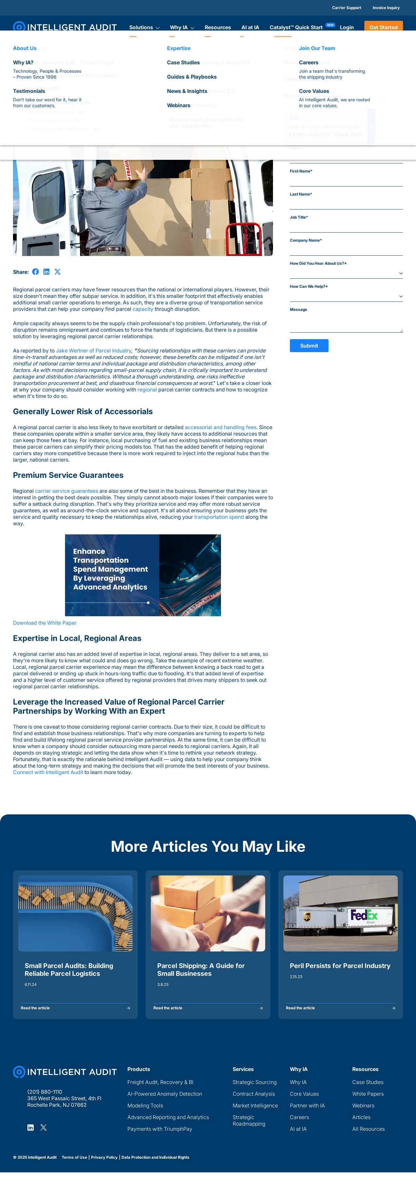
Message (298, 309)
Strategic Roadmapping (249, 1134)
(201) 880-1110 (44, 1105)
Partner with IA (307, 1119)
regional (147, 389)
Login (347, 27)
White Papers (368, 1107)
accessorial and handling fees (220, 427)
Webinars (363, 1119)
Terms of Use (74, 1171)
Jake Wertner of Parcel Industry (93, 350)
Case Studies (368, 1095)
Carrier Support (346, 7)
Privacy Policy (104, 1171)
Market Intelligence (255, 1119)
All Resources (368, 1142)
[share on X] (57, 272)
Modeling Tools (145, 1119)
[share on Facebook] (36, 272)
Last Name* (301, 194)
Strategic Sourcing (255, 1095)
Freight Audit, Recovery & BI (160, 1095)
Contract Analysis (254, 1107)
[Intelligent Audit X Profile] (43, 1140)
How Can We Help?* (309, 286)
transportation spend (219, 517)
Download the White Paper (45, 622)
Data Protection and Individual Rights (155, 1171)
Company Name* (306, 240)
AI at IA (250, 27)
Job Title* (299, 217)
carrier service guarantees (66, 491)
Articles (20, 67)
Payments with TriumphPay (159, 1142)
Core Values (304, 1107)
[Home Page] (65, 1085)
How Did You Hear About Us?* (318, 263)
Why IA (298, 1095)
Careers (299, 1131)
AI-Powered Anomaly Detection (164, 1107)
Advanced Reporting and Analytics (168, 1131)
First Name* (301, 171)
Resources (218, 27)
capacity (143, 309)
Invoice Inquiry (386, 7)
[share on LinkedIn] (46, 272)
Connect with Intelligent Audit (48, 772)
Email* (296, 148)
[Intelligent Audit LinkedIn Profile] (30, 1140)
